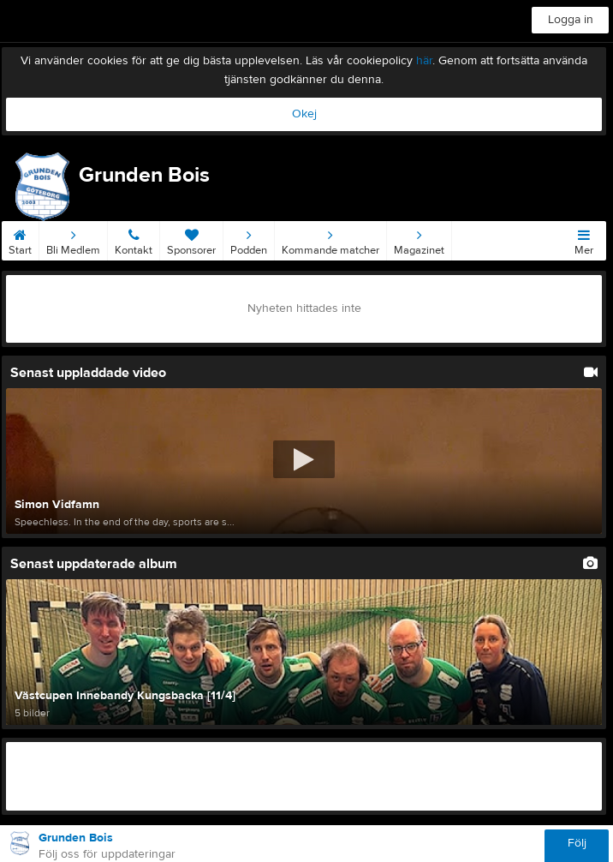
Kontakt (133, 239)
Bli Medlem (73, 239)
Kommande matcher (330, 239)
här (424, 61)
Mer (583, 239)
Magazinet (419, 239)
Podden (248, 239)
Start (20, 239)
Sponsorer (191, 239)
